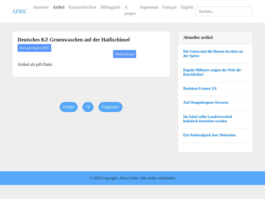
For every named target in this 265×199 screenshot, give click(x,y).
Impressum (149, 7)
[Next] (110, 107)
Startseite (41, 7)
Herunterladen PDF (34, 48)
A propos (130, 10)
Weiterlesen (124, 54)
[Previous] (69, 107)
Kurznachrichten (82, 7)
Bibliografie (110, 7)
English (187, 7)
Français (169, 7)
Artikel (58, 7)
